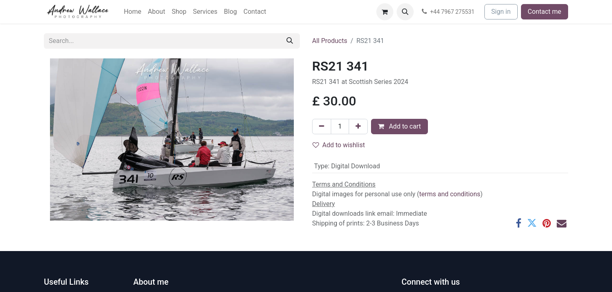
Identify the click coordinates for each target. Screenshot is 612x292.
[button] (405, 11)
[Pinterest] (547, 223)
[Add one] (358, 126)
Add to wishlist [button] (339, 145)
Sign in (501, 11)
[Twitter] (532, 223)
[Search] (290, 41)
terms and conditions (450, 194)
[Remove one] (321, 126)
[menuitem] (133, 12)
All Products (329, 41)
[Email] (561, 223)
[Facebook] (518, 223)
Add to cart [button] (399, 126)
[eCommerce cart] (384, 11)
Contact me (544, 11)
